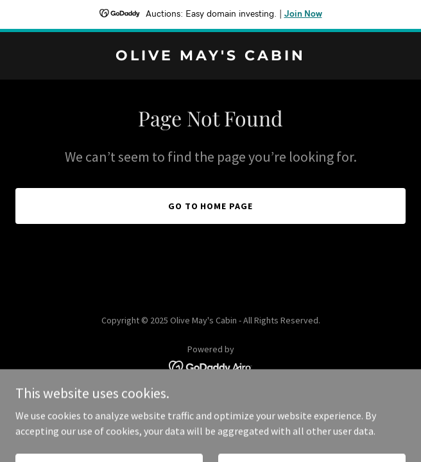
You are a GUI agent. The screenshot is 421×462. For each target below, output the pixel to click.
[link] (210, 56)
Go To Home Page (210, 206)
